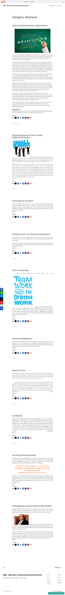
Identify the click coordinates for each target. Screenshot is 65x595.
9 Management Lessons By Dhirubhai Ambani (32, 506)
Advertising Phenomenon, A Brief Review (30, 25)
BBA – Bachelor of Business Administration (16, 5)
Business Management (22, 338)
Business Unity (18, 370)
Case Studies (51, 5)
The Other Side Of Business (24, 455)
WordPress (60, 591)
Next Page (58, 567)
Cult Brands (17, 416)
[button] (32, 1)
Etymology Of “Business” (23, 201)
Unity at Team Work (20, 270)
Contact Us (59, 5)
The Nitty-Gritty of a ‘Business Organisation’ (31, 234)
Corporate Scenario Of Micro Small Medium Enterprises (27, 136)
